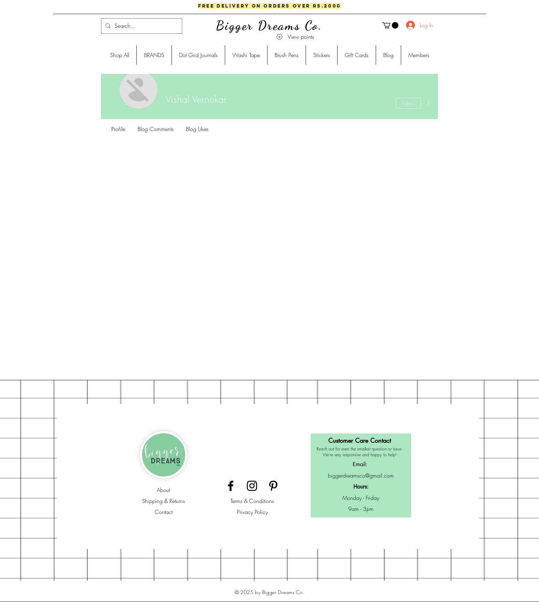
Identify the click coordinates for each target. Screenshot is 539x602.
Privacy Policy (252, 512)
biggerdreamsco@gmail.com (361, 475)
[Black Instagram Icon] (252, 486)
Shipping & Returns (163, 501)
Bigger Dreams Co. (269, 25)
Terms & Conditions (252, 501)
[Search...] (140, 26)
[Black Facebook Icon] (231, 486)
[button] (390, 25)
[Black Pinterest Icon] (273, 486)
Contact (164, 512)
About (163, 490)
